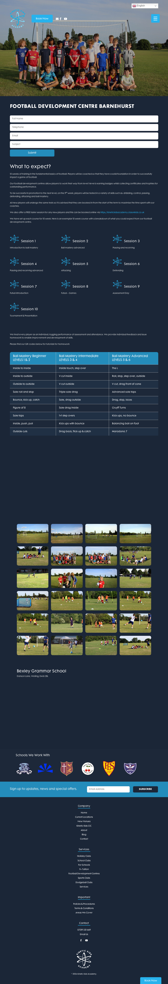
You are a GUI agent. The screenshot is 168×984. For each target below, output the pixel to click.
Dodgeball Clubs (84, 883)
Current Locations (84, 817)
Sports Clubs (84, 878)
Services (84, 887)
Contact (84, 839)
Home (84, 813)
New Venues (84, 822)
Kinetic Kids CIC (84, 826)
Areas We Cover (84, 913)
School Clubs (84, 861)
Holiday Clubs (84, 856)
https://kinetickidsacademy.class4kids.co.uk (122, 213)
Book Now (151, 981)
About (84, 830)
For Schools (84, 865)
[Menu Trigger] (155, 18)
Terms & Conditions (84, 908)
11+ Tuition (84, 869)
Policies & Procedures (84, 904)
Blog (84, 835)
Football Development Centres (84, 874)
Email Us (84, 934)
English (138, 6)
